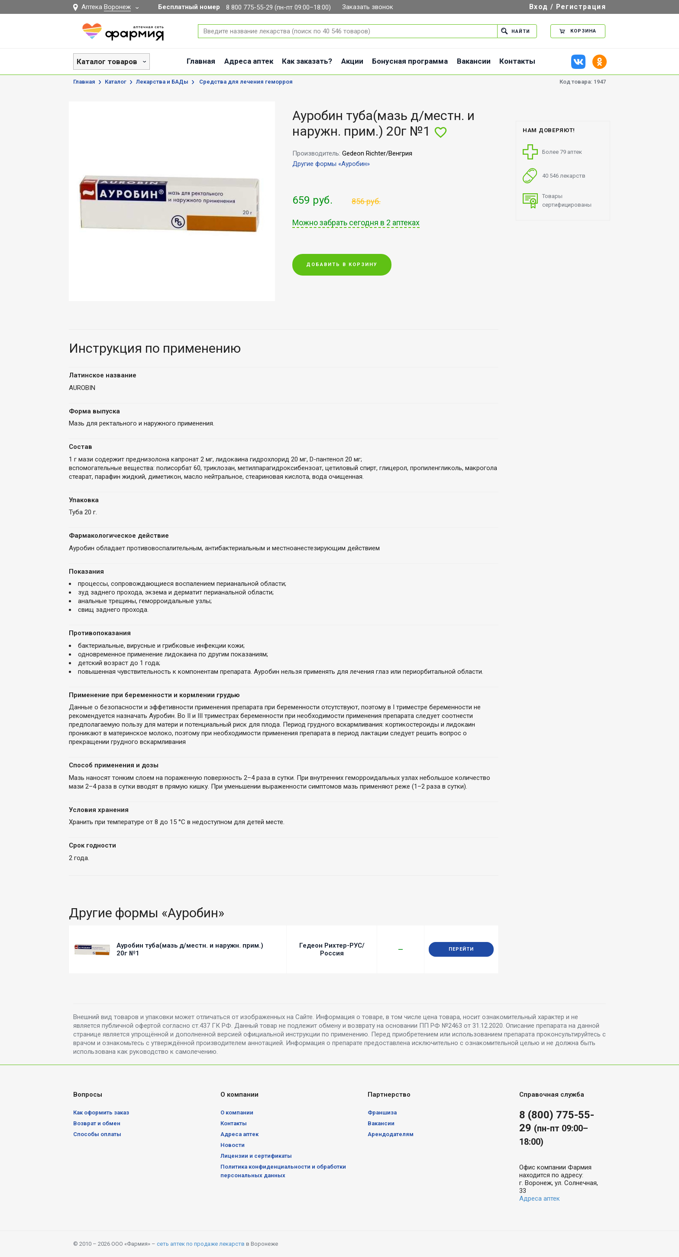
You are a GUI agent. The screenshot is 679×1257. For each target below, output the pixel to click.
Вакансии (474, 61)
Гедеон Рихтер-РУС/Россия (332, 949)
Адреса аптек (248, 61)
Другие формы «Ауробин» (331, 164)
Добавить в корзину (342, 264)
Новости (232, 1145)
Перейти (461, 949)
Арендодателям (391, 1134)
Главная (201, 61)
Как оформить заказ (101, 1112)
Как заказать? (307, 61)
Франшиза (382, 1112)
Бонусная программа (410, 61)
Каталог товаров (107, 61)
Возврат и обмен (96, 1123)
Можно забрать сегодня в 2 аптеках (356, 222)
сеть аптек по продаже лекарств (201, 1244)
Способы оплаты (97, 1134)
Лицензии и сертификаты (256, 1156)
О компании (236, 1112)
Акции (352, 61)
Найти (515, 31)
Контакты (517, 61)
